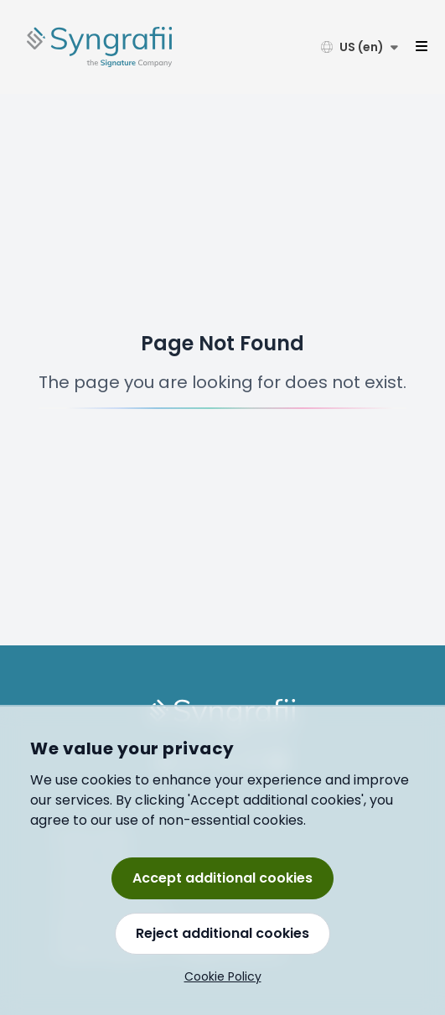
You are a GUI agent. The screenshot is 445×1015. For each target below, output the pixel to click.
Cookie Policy (222, 976)
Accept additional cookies (222, 878)
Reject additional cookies (222, 933)
